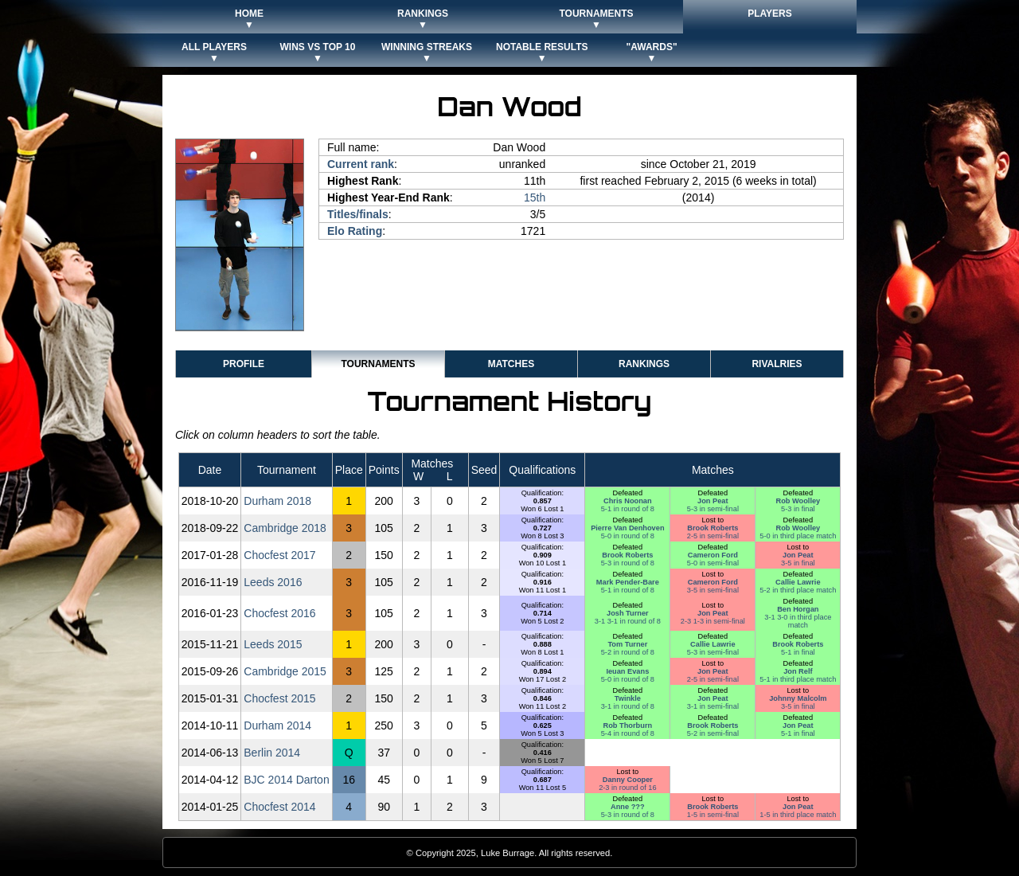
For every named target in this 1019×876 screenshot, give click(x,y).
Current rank (360, 164)
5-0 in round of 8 (627, 536)
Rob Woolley (797, 501)
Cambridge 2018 (285, 528)
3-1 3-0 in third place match (797, 621)
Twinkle (628, 698)
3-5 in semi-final (713, 590)
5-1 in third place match (797, 679)
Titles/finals (357, 214)
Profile (243, 364)
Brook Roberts (712, 528)
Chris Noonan (627, 501)
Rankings (644, 364)
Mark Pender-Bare (627, 582)
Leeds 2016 (273, 582)
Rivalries (777, 364)
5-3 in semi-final (713, 509)
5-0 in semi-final (713, 563)
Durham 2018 (277, 501)
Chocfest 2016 (279, 613)
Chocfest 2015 (279, 698)
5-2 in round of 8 (627, 652)
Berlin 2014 (272, 752)
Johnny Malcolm (797, 698)
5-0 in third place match (797, 536)
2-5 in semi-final (713, 536)
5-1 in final (798, 652)
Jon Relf (797, 671)
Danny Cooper (628, 780)
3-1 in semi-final (713, 706)
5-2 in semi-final (713, 733)
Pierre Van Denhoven (627, 528)
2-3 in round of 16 (627, 788)
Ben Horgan (797, 609)
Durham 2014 (277, 725)
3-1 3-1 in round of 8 (628, 621)
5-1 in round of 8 (627, 509)
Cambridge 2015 (285, 671)
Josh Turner (628, 613)
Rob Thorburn (628, 725)
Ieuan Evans (627, 671)
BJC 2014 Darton (286, 779)
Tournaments (378, 364)
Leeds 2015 (273, 644)
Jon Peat (712, 501)
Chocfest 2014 (279, 806)
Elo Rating (354, 231)
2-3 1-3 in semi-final (713, 621)
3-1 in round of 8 (627, 706)
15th (534, 197)
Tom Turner (627, 644)
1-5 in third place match (797, 815)
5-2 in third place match (797, 590)
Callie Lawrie (797, 582)
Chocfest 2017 (279, 555)
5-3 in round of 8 (627, 563)
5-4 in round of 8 (627, 733)
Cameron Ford (713, 555)
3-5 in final (798, 563)
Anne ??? (628, 807)
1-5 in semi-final (713, 815)
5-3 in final (798, 509)
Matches (511, 364)
